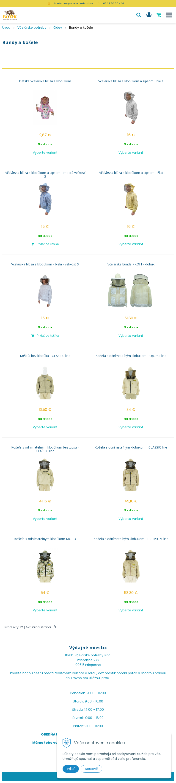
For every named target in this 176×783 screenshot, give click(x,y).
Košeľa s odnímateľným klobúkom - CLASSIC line (131, 447)
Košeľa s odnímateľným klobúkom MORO (45, 539)
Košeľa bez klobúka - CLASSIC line (45, 356)
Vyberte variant (45, 152)
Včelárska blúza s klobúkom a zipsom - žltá (131, 173)
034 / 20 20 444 (113, 3)
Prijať (70, 769)
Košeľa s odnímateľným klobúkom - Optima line (131, 356)
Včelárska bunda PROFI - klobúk (130, 264)
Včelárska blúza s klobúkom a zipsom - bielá (130, 81)
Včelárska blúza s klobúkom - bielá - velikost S (45, 264)
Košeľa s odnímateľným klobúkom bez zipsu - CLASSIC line (45, 449)
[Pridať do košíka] (45, 243)
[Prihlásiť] (148, 15)
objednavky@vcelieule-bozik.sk (73, 3)
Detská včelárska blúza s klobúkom (45, 81)
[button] (139, 15)
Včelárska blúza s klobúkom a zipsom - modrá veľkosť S (45, 174)
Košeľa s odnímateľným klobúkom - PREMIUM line (131, 539)
